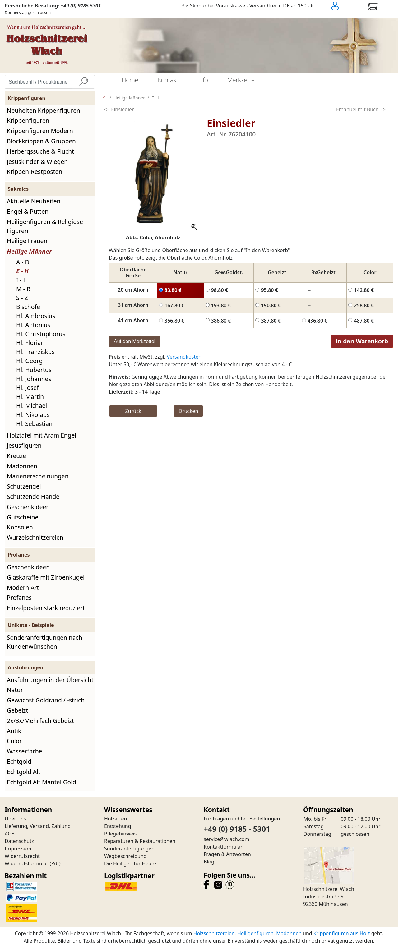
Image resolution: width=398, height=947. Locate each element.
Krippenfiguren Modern (40, 131)
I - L (21, 280)
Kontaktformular (223, 846)
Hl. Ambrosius (35, 316)
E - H (22, 271)
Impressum (18, 848)
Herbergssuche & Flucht (40, 151)
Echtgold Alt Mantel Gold (41, 782)
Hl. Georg (29, 360)
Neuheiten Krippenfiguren (43, 110)
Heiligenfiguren (255, 933)
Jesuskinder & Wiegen (37, 161)
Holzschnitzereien (214, 933)
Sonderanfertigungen (129, 848)
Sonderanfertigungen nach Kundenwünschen (44, 642)
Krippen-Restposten (34, 171)
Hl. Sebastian (34, 423)
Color (14, 741)
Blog (209, 861)
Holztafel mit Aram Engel (41, 435)
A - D (22, 262)
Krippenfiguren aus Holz (341, 933)
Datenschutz (19, 841)
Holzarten (115, 818)
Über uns (15, 818)
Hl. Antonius (33, 325)
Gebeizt (17, 710)
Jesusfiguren (24, 445)
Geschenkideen (28, 507)
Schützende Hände (33, 496)
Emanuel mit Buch (357, 109)
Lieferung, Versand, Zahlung (38, 826)
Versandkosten (184, 356)
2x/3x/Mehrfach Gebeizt (40, 720)
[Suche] (83, 82)
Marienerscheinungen (38, 476)
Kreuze (16, 456)
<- (106, 109)
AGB (10, 833)
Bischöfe (28, 307)
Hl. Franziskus (35, 351)
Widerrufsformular (27, 863)
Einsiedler (122, 109)
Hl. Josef (27, 387)
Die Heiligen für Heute (130, 863)
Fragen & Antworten (227, 854)
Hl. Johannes (33, 379)
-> (383, 109)
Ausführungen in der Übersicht (50, 680)
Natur (15, 690)
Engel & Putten (28, 211)
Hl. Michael (31, 405)
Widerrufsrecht (22, 856)
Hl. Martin (30, 396)
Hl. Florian (30, 342)
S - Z (22, 298)
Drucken (188, 411)
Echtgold (19, 761)
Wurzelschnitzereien (35, 537)
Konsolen (20, 527)
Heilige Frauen (27, 241)
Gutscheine (22, 517)
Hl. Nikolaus (32, 414)
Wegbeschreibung (125, 856)
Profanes (19, 597)
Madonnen (22, 466)
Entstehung (117, 826)
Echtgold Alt (23, 772)
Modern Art (23, 587)
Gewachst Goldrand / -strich (46, 700)
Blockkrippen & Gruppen (41, 141)
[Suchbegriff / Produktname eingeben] (38, 82)
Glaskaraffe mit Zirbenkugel (46, 577)
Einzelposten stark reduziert (46, 608)
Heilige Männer (29, 251)
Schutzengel (24, 486)
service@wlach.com (226, 839)
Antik (14, 731)
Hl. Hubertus (34, 370)
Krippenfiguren (28, 120)
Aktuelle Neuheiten (33, 201)
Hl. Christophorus (40, 334)
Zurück (133, 411)
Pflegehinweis (120, 833)
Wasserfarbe (24, 751)
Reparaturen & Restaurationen (139, 841)
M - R (23, 289)
